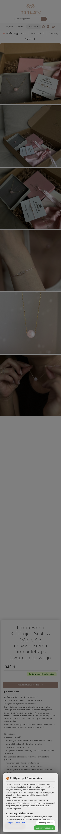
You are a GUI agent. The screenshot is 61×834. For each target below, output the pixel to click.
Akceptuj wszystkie (44, 828)
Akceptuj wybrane (46, 823)
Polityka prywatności (16, 822)
